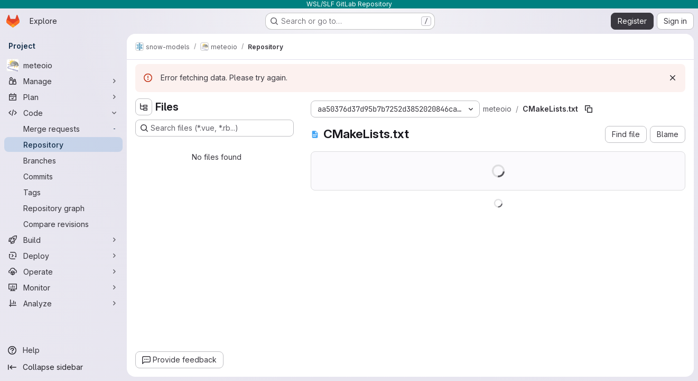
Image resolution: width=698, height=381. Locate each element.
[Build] (63, 239)
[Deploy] (63, 255)
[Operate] (63, 271)
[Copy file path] (588, 109)
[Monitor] (63, 287)
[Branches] (63, 160)
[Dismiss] (672, 77)
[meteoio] (63, 65)
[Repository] (63, 144)
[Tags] (63, 192)
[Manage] (63, 81)
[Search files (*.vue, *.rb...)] (214, 128)
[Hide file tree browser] (143, 106)
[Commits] (63, 176)
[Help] (63, 350)
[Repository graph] (63, 208)
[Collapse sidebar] (63, 367)
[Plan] (63, 96)
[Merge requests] (63, 128)
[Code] (63, 112)
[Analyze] (63, 303)
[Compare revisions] (63, 223)
